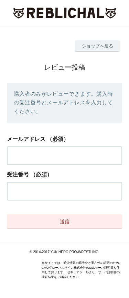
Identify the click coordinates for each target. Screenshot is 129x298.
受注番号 (18, 174)
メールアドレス (26, 139)
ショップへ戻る (97, 46)
